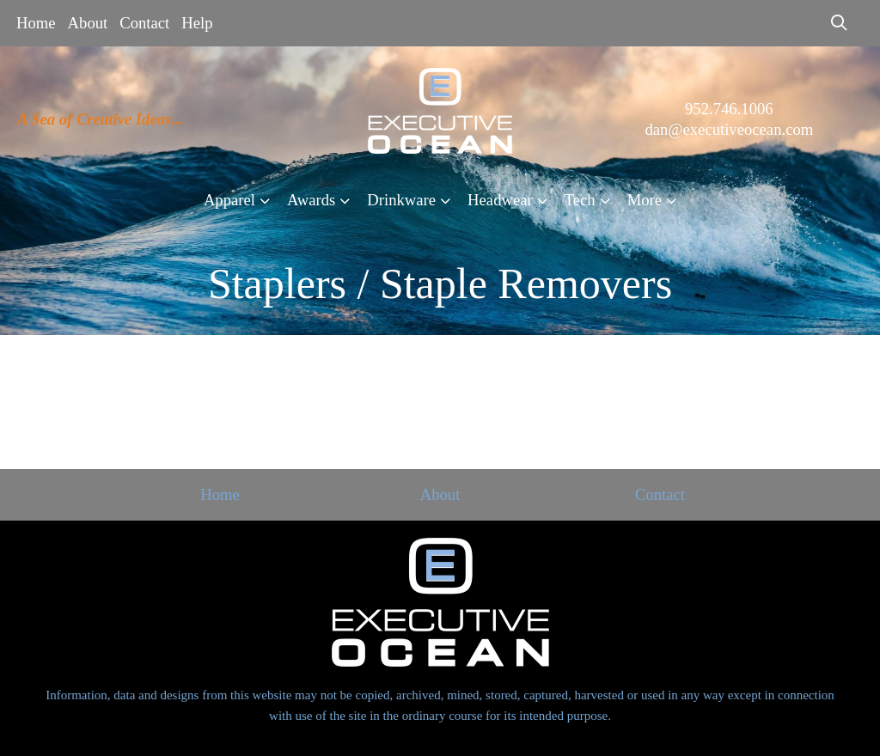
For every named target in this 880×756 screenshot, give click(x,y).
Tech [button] (580, 200)
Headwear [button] (500, 200)
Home (36, 23)
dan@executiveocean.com (729, 129)
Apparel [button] (229, 200)
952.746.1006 (729, 109)
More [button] (644, 200)
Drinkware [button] (401, 200)
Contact (144, 23)
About (88, 23)
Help (196, 23)
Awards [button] (311, 200)
